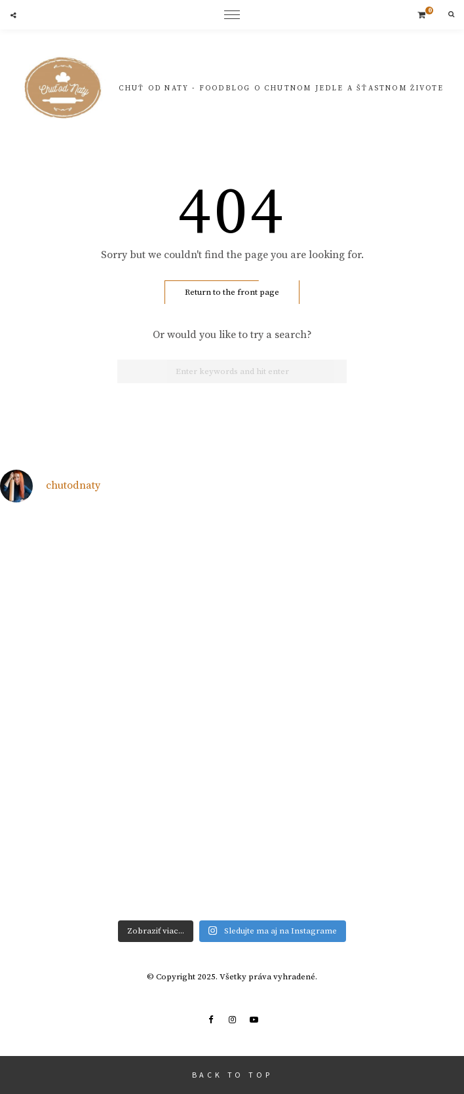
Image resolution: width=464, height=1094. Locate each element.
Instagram (232, 1020)
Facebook (210, 1020)
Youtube (253, 1020)
